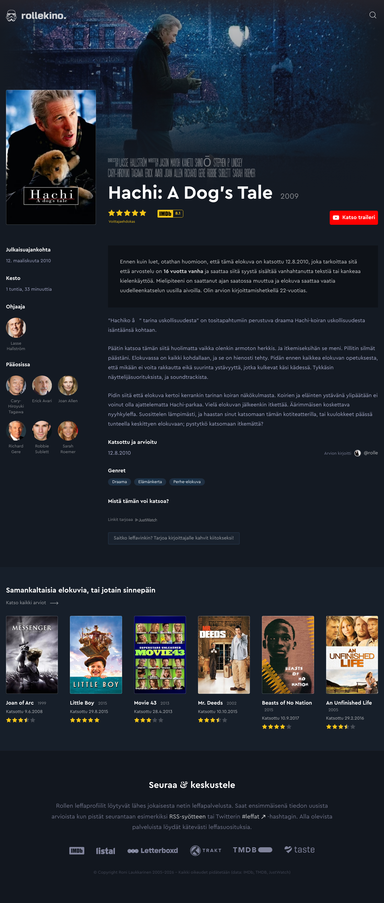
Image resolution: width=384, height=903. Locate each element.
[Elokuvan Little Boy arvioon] (96, 670)
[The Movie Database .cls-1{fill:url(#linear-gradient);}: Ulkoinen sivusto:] (252, 850)
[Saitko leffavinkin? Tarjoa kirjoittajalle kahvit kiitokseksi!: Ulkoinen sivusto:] (174, 538)
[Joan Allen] (68, 395)
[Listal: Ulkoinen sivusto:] (104, 850)
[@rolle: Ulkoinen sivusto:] (366, 453)
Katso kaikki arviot (32, 602)
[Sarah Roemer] (68, 438)
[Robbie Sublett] (42, 438)
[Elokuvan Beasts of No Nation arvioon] (288, 673)
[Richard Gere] (16, 438)
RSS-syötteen (187, 816)
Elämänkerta (150, 482)
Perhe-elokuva (187, 482)
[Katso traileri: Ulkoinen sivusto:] (354, 213)
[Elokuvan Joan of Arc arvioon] (32, 670)
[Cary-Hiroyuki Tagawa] (16, 395)
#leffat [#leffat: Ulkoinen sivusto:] (251, 816)
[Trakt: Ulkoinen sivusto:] (207, 850)
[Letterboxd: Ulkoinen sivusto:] (152, 850)
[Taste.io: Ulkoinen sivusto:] (299, 850)
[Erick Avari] (42, 395)
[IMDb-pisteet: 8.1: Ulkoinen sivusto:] (170, 214)
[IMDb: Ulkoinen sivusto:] (76, 850)
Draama (119, 482)
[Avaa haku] (373, 12)
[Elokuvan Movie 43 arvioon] (160, 670)
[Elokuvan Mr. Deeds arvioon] (224, 670)
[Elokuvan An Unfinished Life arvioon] (352, 673)
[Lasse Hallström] (16, 335)
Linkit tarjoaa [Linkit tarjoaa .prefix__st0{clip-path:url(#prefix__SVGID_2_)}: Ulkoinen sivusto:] (132, 519)
